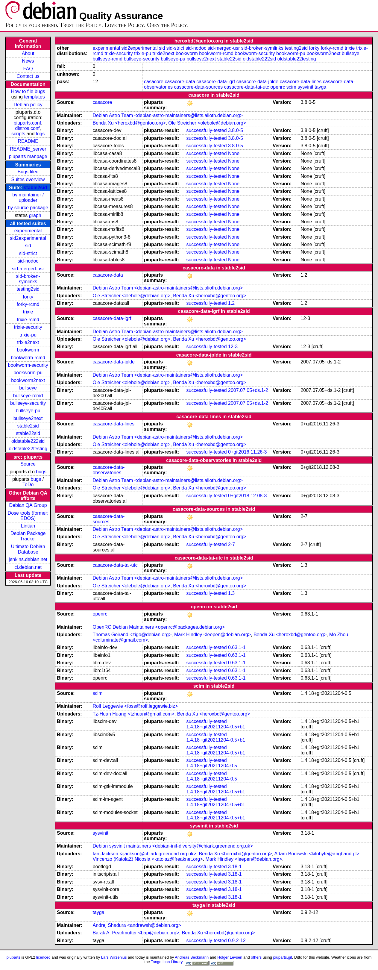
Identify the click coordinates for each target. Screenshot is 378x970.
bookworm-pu (27, 372)
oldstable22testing (28, 448)
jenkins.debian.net (28, 559)
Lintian (28, 525)
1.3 (231, 593)
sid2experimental (28, 238)
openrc (277, 87)
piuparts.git (282, 957)
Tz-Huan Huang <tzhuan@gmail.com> (133, 713)
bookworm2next (28, 380)
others (256, 957)
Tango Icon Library (167, 962)
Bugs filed (27, 171)
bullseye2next (28, 418)
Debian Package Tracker (27, 536)
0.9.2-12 (237, 940)
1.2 (231, 303)
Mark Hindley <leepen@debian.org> (212, 634)
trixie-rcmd (28, 319)
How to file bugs (28, 91)
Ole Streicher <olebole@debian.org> (207, 122)
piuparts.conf (27, 122)
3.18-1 (235, 866)
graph (35, 215)
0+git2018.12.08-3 (247, 495)
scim (291, 87)
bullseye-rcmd (28, 395)
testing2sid (28, 289)
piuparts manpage (28, 156)
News (28, 60)
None (233, 153)
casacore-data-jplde (257, 81)
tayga (320, 87)
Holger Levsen (229, 957)
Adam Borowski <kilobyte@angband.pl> (316, 853)
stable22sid (28, 433)
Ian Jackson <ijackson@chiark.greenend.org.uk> (144, 853)
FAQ (28, 68)
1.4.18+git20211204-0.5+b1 (215, 726)
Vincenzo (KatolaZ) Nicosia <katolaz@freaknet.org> (147, 859)
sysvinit (305, 87)
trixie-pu (28, 334)
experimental (28, 230)
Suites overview (28, 179)
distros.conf (27, 128)
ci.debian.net (28, 567)
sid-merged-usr (28, 268)
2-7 (231, 544)
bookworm (28, 349)
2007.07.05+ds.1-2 (248, 390)
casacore (153, 81)
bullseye (28, 387)
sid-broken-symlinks (28, 279)
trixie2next (28, 342)
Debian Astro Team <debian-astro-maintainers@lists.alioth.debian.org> (167, 115)
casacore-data (180, 81)
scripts (18, 133)
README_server (28, 148)
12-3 (233, 346)
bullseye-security (28, 403)
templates (34, 96)
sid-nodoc (28, 260)
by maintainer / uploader (28, 197)
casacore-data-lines (301, 81)
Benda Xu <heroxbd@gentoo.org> (129, 122)
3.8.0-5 (235, 130)
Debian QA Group (28, 505)
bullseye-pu (28, 410)
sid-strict (28, 253)
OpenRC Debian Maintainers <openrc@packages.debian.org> (158, 627)
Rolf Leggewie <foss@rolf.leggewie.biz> (135, 706)
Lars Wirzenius (114, 957)
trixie (28, 311)
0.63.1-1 (237, 647)
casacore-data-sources (198, 87)
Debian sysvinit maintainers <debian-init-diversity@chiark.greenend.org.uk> (172, 845)
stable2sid (35, 187)
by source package (28, 207)
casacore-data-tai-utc (246, 87)
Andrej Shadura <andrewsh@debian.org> (136, 925)
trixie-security (28, 327)
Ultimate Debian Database (28, 549)
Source (28, 463)
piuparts (13, 957)
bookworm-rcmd (28, 357)
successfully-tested (206, 130)
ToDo (28, 484)
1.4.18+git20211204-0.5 (211, 765)
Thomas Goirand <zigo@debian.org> (131, 634)
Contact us (27, 76)
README (28, 141)
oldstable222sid (28, 441)
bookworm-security (28, 365)
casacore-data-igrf (215, 81)
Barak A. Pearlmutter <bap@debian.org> (135, 932)
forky (28, 296)
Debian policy (28, 104)
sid (28, 245)
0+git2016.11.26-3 (247, 451)
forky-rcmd (28, 304)
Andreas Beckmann (192, 957)
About (28, 53)
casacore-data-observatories (108, 470)
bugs (41, 471)
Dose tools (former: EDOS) (28, 515)
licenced (43, 957)
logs (40, 133)
